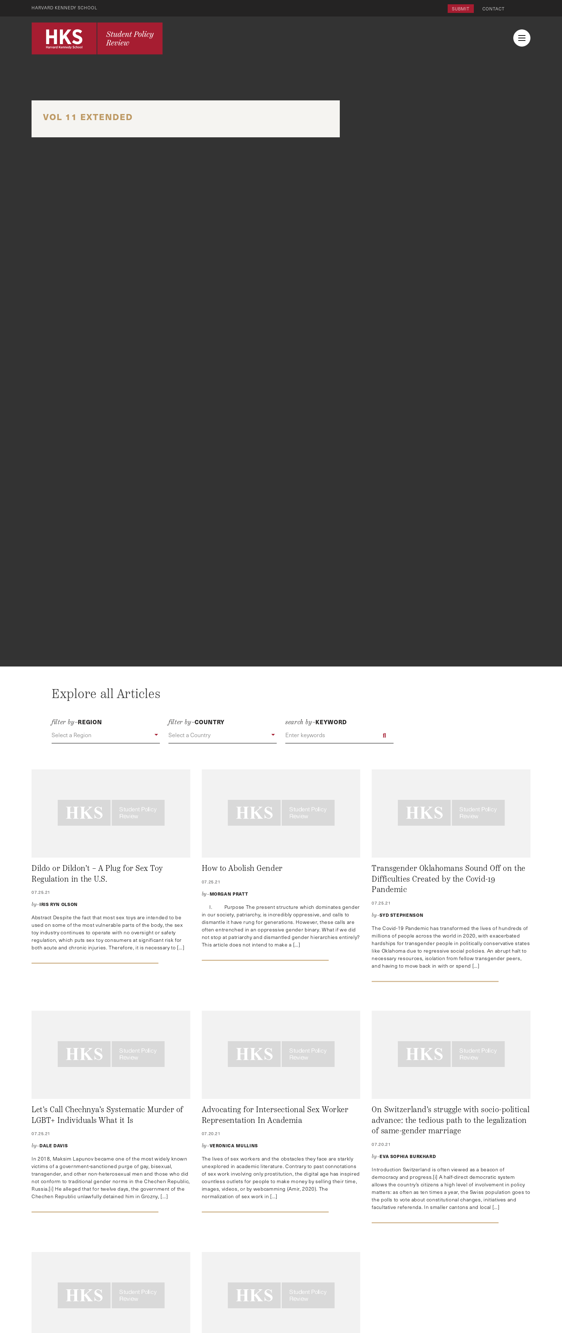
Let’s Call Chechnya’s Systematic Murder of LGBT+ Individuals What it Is (107, 1115)
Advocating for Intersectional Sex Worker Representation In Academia (275, 1115)
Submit (461, 8)
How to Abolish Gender (242, 868)
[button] (106, 735)
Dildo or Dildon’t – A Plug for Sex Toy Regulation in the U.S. (97, 873)
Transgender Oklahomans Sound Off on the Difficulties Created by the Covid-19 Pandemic (448, 879)
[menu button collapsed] (521, 38)
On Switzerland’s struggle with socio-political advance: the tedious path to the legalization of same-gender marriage (450, 1120)
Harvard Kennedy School (65, 7)
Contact (493, 8)
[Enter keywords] (339, 735)
